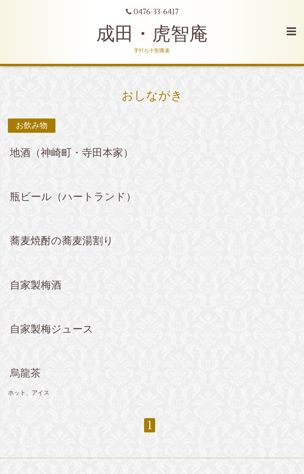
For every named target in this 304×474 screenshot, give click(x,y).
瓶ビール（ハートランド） (73, 197)
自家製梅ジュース (51, 329)
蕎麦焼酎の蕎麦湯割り (62, 241)
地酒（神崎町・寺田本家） (71, 153)
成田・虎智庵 (152, 34)
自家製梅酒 (35, 285)
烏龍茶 (25, 373)
